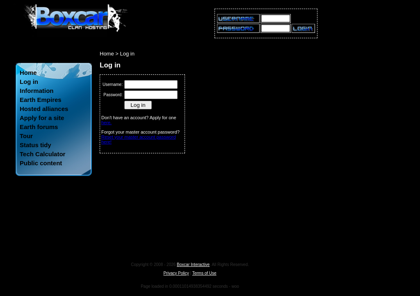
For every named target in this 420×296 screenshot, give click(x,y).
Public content (41, 163)
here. (106, 122)
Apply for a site (42, 117)
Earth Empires (41, 99)
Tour (26, 135)
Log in (29, 81)
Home (28, 72)
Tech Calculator (42, 153)
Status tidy (35, 144)
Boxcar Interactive (193, 264)
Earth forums (39, 126)
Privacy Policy (176, 273)
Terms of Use (204, 273)
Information (37, 90)
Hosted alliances (44, 108)
